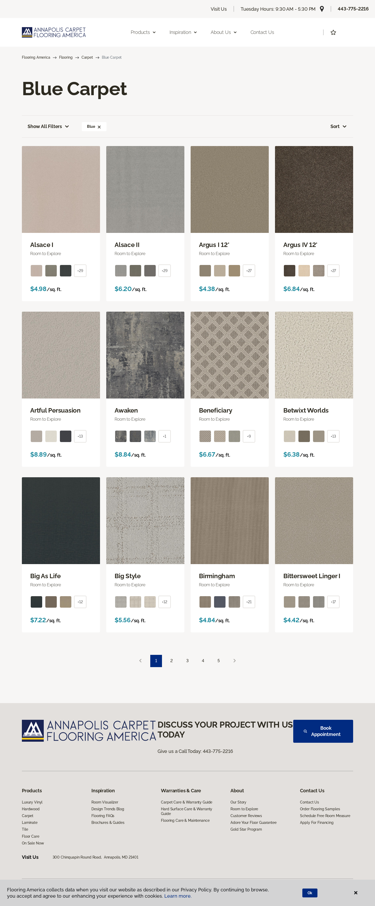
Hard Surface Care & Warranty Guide (186, 811)
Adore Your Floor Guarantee (253, 822)
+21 (249, 602)
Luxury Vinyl (32, 802)
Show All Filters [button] (49, 126)
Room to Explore (244, 809)
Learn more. (178, 896)
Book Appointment (322, 731)
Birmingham (217, 576)
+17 (333, 602)
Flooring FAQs (102, 816)
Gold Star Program (246, 829)
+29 (80, 271)
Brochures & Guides (107, 822)
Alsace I (41, 245)
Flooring (66, 57)
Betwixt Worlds (306, 410)
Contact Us (262, 32)
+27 (249, 271)
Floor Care (30, 836)
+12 (80, 602)
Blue (94, 126)
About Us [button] (224, 32)
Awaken (126, 410)
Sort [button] (338, 126)
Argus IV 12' (300, 245)
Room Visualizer (104, 802)
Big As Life (45, 576)
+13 (80, 436)
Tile (25, 829)
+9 (249, 436)
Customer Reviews (246, 816)
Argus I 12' (214, 245)
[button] (99, 126)
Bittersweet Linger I (311, 576)
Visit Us (219, 9)
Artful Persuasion (55, 410)
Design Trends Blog (107, 809)
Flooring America (36, 57)
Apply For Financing (316, 822)
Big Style (128, 576)
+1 (164, 436)
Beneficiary (215, 410)
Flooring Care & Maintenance (185, 820)
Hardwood (31, 809)
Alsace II (127, 245)
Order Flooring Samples (320, 809)
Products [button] (143, 32)
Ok (310, 893)
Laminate (30, 822)
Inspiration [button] (183, 32)
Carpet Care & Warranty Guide (186, 802)
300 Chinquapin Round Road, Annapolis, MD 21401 (95, 857)
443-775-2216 (353, 8)
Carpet (87, 57)
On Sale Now (33, 843)
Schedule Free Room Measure (325, 816)
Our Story (238, 802)
